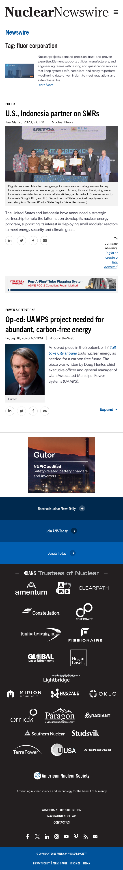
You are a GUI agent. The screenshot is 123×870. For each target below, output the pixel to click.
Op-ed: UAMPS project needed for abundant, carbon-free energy (54, 324)
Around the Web (62, 338)
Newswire (17, 32)
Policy (10, 104)
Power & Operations (20, 309)
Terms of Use (60, 863)
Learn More (46, 84)
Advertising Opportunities (61, 810)
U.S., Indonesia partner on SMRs (52, 113)
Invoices (75, 863)
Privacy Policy (41, 863)
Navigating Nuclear (61, 816)
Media (86, 863)
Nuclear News (62, 122)
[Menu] (115, 12)
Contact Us (62, 822)
